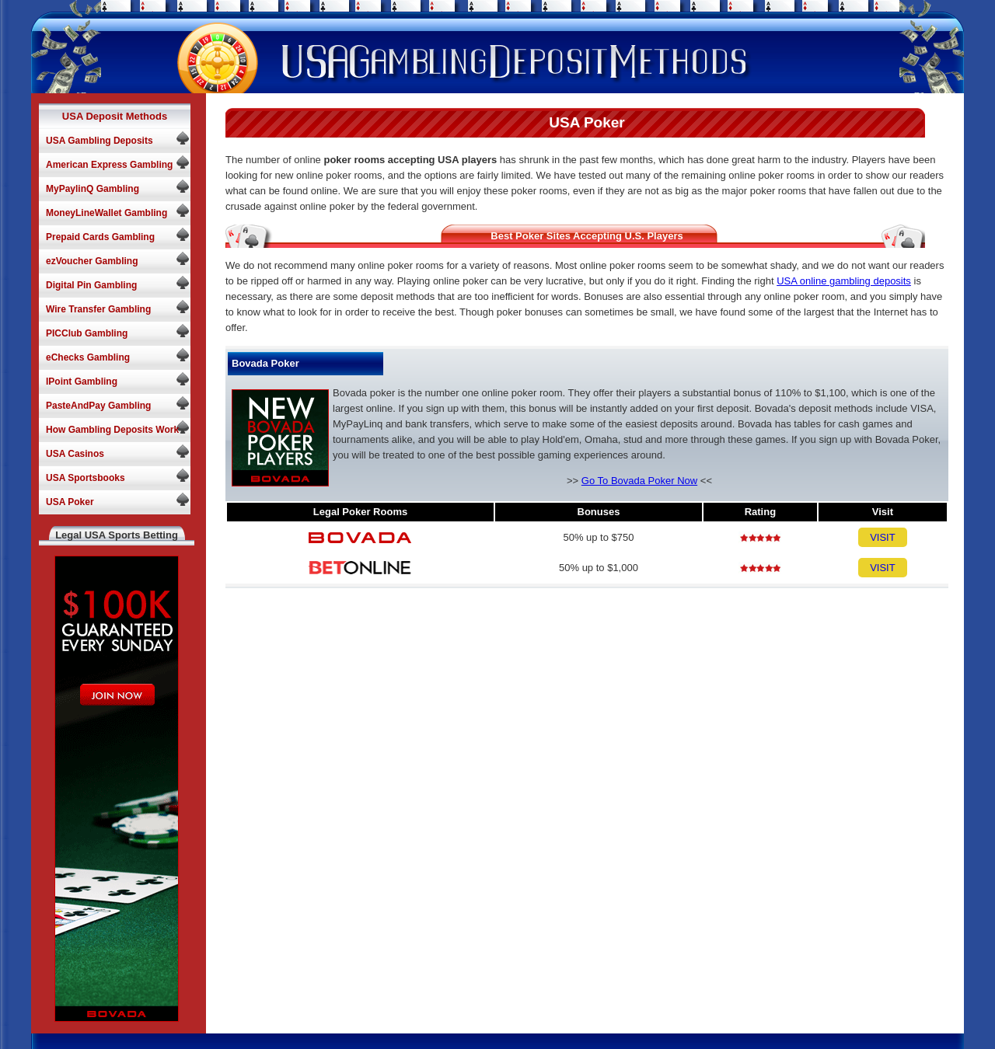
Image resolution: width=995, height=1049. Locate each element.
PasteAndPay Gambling (98, 405)
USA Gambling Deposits (99, 140)
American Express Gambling (109, 164)
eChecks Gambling (88, 357)
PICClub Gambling (86, 333)
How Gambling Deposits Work (112, 429)
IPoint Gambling (81, 381)
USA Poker (70, 502)
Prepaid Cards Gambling (100, 237)
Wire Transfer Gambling (98, 309)
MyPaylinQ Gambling (92, 188)
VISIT (883, 537)
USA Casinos (75, 453)
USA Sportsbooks (85, 477)
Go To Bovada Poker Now (639, 480)
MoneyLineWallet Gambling (106, 212)
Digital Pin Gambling (91, 285)
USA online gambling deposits (844, 281)
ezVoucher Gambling (92, 261)
